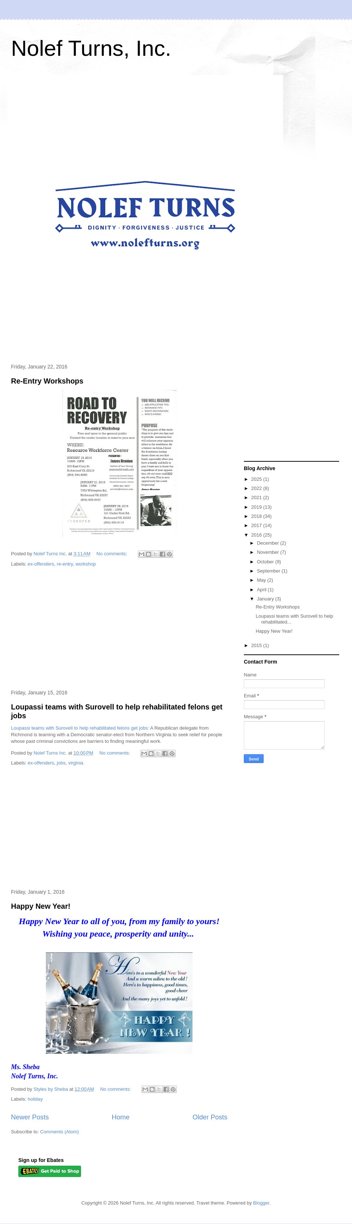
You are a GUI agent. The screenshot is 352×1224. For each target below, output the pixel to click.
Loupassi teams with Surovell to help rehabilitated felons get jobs (79, 728)
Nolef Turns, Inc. (91, 48)
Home (121, 1117)
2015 (257, 645)
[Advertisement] (119, 628)
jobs (61, 763)
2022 (257, 488)
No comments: (112, 553)
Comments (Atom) (59, 1131)
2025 (257, 479)
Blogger (261, 1203)
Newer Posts (30, 1117)
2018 (257, 516)
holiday (35, 1099)
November (268, 552)
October (266, 561)
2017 (257, 525)
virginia (75, 763)
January (266, 599)
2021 (257, 497)
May (262, 580)
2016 (257, 535)
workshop (86, 564)
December (268, 543)
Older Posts (209, 1117)
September (269, 571)
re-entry (65, 564)
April (262, 589)
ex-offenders (41, 564)
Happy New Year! (40, 906)
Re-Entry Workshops (47, 381)
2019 (257, 507)
